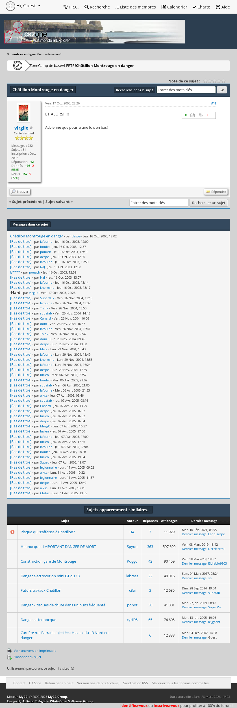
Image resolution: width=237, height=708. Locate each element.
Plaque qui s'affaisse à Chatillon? (48, 531)
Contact (19, 683)
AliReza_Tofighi (33, 701)
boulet (45, 246)
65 (150, 619)
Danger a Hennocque (38, 619)
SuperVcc (215, 607)
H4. (132, 531)
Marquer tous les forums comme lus (180, 683)
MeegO (45, 426)
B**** (15, 272)
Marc (43, 349)
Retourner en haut (59, 683)
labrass (132, 575)
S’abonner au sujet (27, 657)
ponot (132, 605)
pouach (45, 252)
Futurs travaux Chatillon (41, 590)
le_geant (214, 622)
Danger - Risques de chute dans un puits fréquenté (63, 605)
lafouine (46, 241)
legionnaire (48, 467)
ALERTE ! (98, 65)
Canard (45, 318)
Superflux (47, 298)
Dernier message (194, 534)
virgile (33, 292)
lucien (44, 375)
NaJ (42, 267)
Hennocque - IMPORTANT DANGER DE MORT (58, 546)
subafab (46, 313)
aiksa (43, 395)
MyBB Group (57, 696)
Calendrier (174, 7)
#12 (213, 103)
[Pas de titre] (20, 241)
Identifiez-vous (133, 705)
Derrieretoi (216, 549)
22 (150, 575)
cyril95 (132, 619)
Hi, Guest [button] (21, 6)
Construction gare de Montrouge (48, 561)
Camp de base (68, 65)
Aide (223, 7)
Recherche (97, 7)
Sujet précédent (27, 201)
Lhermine (47, 287)
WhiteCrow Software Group (71, 701)
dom (43, 324)
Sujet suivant (57, 201)
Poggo (132, 561)
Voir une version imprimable (35, 650)
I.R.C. (71, 7)
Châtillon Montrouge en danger (140, 65)
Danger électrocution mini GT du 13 (50, 575)
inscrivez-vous (166, 705)
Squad (44, 462)
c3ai (132, 590)
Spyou (132, 546)
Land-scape (216, 534)
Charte (201, 7)
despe (76, 236)
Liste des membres (136, 7)
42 (150, 561)
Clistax (45, 493)
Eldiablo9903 (217, 563)
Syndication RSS (135, 683)
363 (150, 546)
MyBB (23, 696)
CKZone (40, 65)
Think (44, 308)
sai (210, 578)
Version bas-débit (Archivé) (98, 683)
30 (150, 605)
